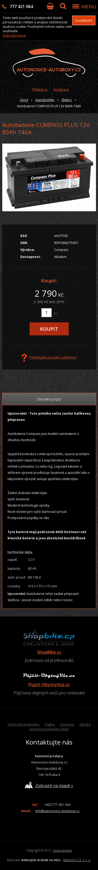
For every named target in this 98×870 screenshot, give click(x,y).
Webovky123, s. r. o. (77, 860)
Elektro (67, 100)
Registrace (61, 89)
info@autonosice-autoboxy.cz (57, 811)
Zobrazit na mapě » (49, 785)
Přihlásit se (40, 89)
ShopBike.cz (49, 652)
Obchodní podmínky (23, 724)
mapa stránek (62, 850)
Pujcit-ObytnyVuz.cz (49, 684)
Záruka (85, 724)
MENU (89, 6)
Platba (50, 724)
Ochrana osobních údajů (49, 729)
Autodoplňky (44, 100)
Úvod (24, 100)
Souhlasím (84, 20)
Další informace (14, 35)
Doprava (67, 724)
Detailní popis (49, 399)
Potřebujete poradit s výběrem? (49, 358)
